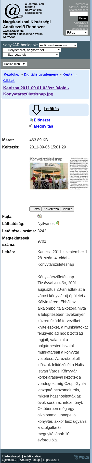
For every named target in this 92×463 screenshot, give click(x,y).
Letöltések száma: (19, 231)
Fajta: (7, 216)
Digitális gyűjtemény (41, 74)
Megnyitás (43, 126)
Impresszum (51, 460)
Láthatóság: (13, 224)
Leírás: (8, 252)
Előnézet (42, 120)
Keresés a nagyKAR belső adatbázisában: (78, 6)
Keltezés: (10, 147)
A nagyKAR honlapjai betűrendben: (80, 25)
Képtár (68, 74)
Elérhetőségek (11, 456)
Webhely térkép (29, 460)
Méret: (8, 140)
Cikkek (8, 81)
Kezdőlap (11, 74)
